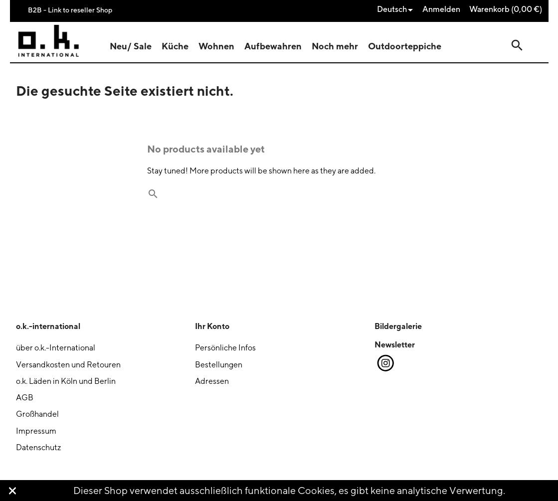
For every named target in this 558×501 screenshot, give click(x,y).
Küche (175, 45)
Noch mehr (335, 45)
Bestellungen (218, 364)
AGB (24, 397)
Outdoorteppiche (404, 45)
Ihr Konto (212, 326)
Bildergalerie (398, 326)
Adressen (212, 381)
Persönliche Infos (225, 347)
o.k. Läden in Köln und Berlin (66, 381)
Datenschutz (38, 447)
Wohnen (216, 45)
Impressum (36, 431)
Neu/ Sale (131, 45)
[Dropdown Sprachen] (397, 9)
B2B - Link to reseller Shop (70, 9)
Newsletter (394, 344)
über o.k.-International (55, 347)
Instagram (385, 363)
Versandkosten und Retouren (68, 364)
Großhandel (37, 414)
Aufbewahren (273, 45)
